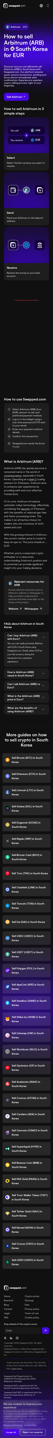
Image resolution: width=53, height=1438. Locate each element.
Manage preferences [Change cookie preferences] (13, 1425)
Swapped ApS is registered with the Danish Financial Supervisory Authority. (22, 1386)
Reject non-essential (33, 1432)
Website (15, 608)
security (25, 508)
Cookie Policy (30, 1425)
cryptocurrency (12, 475)
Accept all (11, 1432)
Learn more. (16, 1368)
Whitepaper (33, 608)
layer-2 (33, 479)
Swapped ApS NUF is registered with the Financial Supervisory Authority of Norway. (23, 1395)
